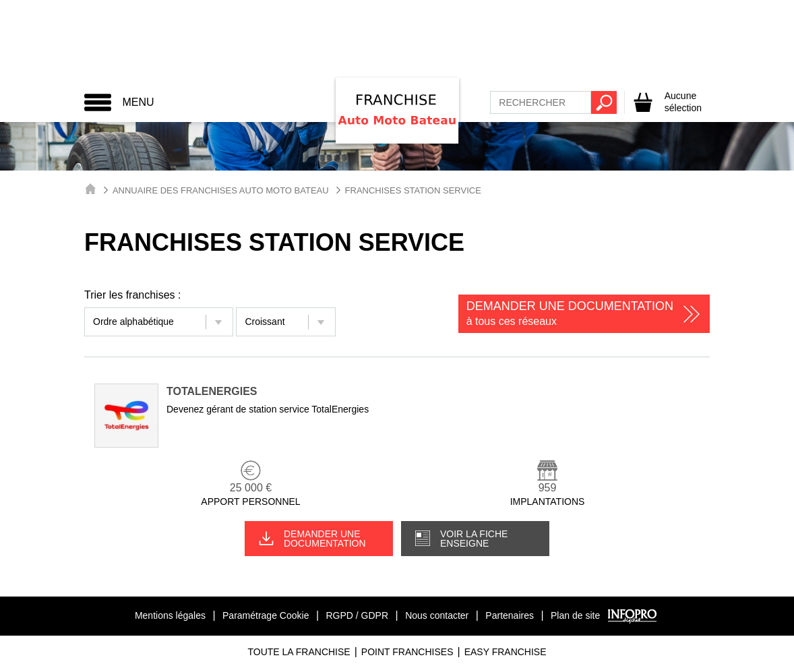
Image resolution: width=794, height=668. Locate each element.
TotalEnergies (211, 391)
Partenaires (509, 615)
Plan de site (575, 615)
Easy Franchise (505, 651)
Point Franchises (407, 651)
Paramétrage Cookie (265, 615)
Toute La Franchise (298, 651)
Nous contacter (436, 615)
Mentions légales (170, 615)
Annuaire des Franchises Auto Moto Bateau (221, 190)
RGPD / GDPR (357, 615)
